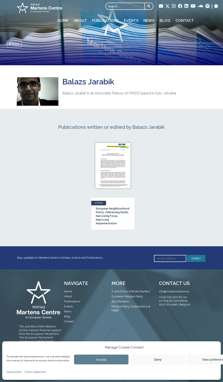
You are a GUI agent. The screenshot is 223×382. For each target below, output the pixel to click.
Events (131, 20)
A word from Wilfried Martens (131, 291)
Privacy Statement (35, 371)
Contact (185, 20)
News (149, 20)
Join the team (120, 301)
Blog (165, 20)
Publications (105, 20)
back (14, 44)
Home (62, 20)
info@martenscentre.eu (174, 291)
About (80, 20)
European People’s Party (127, 296)
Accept (101, 359)
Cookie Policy (14, 371)
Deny (158, 359)
